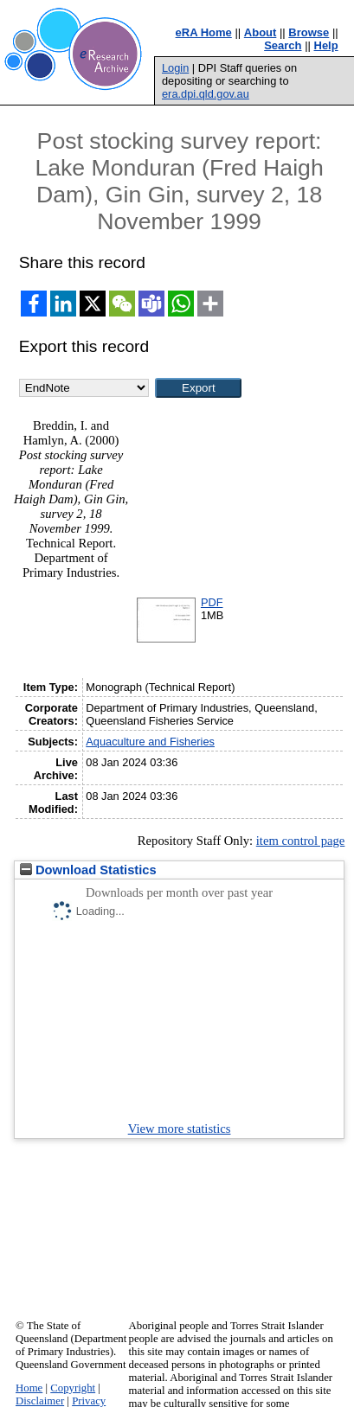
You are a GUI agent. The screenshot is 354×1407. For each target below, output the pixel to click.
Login (175, 67)
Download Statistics (88, 870)
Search (282, 45)
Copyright (72, 1388)
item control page (300, 840)
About (260, 32)
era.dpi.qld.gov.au (205, 93)
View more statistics (179, 1128)
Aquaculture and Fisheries (150, 741)
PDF (212, 602)
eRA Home (204, 32)
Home (29, 1388)
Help (326, 45)
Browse (308, 32)
